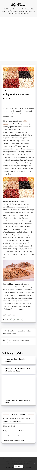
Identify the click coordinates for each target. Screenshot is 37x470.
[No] (35, 463)
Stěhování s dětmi (9, 426)
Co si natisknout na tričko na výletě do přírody (18, 436)
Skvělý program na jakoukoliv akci (14, 431)
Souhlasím (18, 466)
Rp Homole (18, 5)
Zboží (5, 90)
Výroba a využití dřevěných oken (13, 441)
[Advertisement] (18, 37)
